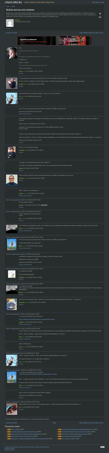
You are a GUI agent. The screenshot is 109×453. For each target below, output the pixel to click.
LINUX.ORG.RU (13, 2)
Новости (27, 2)
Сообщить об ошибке (10, 448)
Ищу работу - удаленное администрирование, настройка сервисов (30, 438)
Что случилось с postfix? (68, 438)
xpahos (21, 193)
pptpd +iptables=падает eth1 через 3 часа (90, 32)
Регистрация (96, 2)
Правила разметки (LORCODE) (27, 446)
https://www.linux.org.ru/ (10, 449)
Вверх (102, 447)
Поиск (52, 2)
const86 (21, 84)
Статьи (38, 2)
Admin (13, 6)
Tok (20, 407)
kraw (20, 336)
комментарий (15, 200)
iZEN (20, 246)
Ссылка (8, 28)
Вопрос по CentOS (12, 32)
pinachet (21, 178)
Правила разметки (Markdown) (42, 446)
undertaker (22, 150)
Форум (43, 2)
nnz (20, 96)
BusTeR (17, 20)
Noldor (20, 168)
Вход (102, 2)
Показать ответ (22, 113)
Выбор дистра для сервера (20, 9)
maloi (20, 346)
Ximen (20, 71)
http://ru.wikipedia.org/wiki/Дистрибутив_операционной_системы (36, 319)
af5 (20, 218)
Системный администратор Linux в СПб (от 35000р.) (76, 431)
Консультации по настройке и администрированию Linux (27, 434)
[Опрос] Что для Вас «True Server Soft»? (22, 436)
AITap (20, 228)
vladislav (21, 322)
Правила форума (15, 446)
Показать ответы (23, 195)
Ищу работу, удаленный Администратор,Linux (75, 434)
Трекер (48, 2)
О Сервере (7, 446)
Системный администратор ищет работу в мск (24, 431)
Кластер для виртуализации (70, 436)
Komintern (21, 302)
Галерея (32, 2)
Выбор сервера (15, 429)
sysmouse (21, 277)
